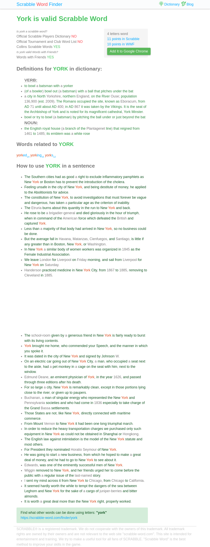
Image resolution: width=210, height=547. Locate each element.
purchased (117, 429)
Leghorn (30, 491)
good (70, 177)
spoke (35, 351)
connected (101, 413)
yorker (68, 86)
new (64, 455)
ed (23, 155)
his (69, 382)
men (99, 465)
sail (111, 260)
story (96, 475)
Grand (35, 408)
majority (49, 229)
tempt (83, 486)
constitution (40, 197)
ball (90, 91)
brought (38, 346)
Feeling (30, 187)
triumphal (115, 424)
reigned (126, 128)
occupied (84, 101)
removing (136, 270)
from (141, 101)
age (86, 203)
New (27, 182)
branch (70, 128)
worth (55, 486)
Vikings (116, 107)
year (109, 377)
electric (40, 361)
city (29, 96)
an (32, 361)
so (116, 229)
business (130, 229)
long (103, 424)
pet (55, 367)
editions (52, 382)
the (125, 91)
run (93, 208)
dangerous (39, 203)
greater (36, 244)
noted (74, 112)
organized (109, 249)
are (48, 413)
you (27, 351)
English (35, 128)
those (120, 387)
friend (87, 335)
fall (52, 239)
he (132, 187)
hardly (45, 486)
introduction (93, 182)
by (102, 107)
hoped (111, 455)
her (79, 470)
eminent (61, 377)
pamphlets (131, 177)
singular (62, 398)
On (26, 361)
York (55, 112)
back (126, 208)
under (117, 91)
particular (75, 203)
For (26, 387)
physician (75, 377)
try (39, 117)
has (58, 182)
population (129, 96)
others (37, 444)
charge (135, 403)
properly (112, 501)
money (123, 187)
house (55, 128)
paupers (79, 393)
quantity (74, 208)
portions (131, 387)
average (42, 239)
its (86, 112)
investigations (93, 197)
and (62, 112)
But (26, 239)
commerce (32, 418)
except (106, 387)
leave (34, 260)
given (55, 335)
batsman (45, 86)
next (142, 361)
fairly (119, 335)
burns (46, 208)
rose (86, 134)
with (56, 86)
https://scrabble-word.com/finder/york (49, 518)
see (100, 460)
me (47, 346)
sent (29, 481)
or (34, 117)
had (58, 177)
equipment (32, 434)
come (85, 403)
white (78, 134)
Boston (49, 182)
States (40, 413)
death (76, 382)
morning (94, 260)
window (30, 372)
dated (38, 356)
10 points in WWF (120, 44)
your (91, 346)
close (28, 393)
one (96, 424)
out (55, 91)
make (125, 455)
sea (120, 486)
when (28, 218)
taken (95, 107)
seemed (33, 486)
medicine (64, 270)
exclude (96, 177)
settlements (60, 408)
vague (141, 197)
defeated (104, 218)
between (130, 486)
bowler (37, 91)
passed (135, 377)
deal (27, 460)
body (70, 229)
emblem (57, 134)
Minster (137, 112)
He (26, 213)
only (129, 429)
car (49, 361)
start (53, 455)
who (64, 346)
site (100, 101)
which (91, 218)
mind (43, 481)
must (115, 197)
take (126, 403)
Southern (38, 177)
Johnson (108, 356)
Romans (69, 101)
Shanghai (110, 434)
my (36, 481)
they (49, 450)
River (106, 96)
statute (130, 439)
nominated (62, 450)
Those (29, 413)
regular (49, 475)
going (56, 361)
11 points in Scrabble (123, 39)
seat (139, 107)
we (106, 429)
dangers (100, 486)
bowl (31, 86)
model (94, 439)
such (137, 429)
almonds (31, 496)
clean (95, 387)
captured (31, 223)
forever (125, 197)
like (61, 413)
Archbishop (38, 112)
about (46, 107)
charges (97, 429)
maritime (123, 413)
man (101, 361)
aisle (37, 367)
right (81, 177)
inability (123, 203)
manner (128, 346)
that (97, 91)
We (26, 260)
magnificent (98, 112)
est (41, 101)
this (64, 208)
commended (78, 346)
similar (52, 249)
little (138, 239)
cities (50, 177)
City (94, 270)
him (114, 367)
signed (91, 356)
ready (128, 335)
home (55, 346)
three (41, 382)
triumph (133, 213)
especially (110, 403)
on (93, 96)
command (44, 218)
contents (51, 341)
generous (75, 335)
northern (69, 96)
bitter (133, 491)
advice (63, 192)
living (40, 341)
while (70, 486)
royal (46, 128)
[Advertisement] (86, 305)
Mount (38, 424)
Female (30, 254)
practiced (49, 270)
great (137, 455)
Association (60, 254)
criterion (106, 203)
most (28, 444)
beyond (128, 117)
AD (26, 107)
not (54, 413)
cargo (90, 491)
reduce (46, 429)
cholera (118, 182)
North (41, 96)
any (27, 244)
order (32, 429)
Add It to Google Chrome (129, 51)
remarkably (81, 387)
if (143, 239)
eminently (70, 465)
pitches (106, 91)
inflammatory (112, 177)
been (88, 424)
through (30, 382)
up (67, 393)
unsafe (42, 187)
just (119, 117)
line (108, 128)
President (37, 450)
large (39, 387)
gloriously (97, 213)
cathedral (115, 112)
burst (141, 335)
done (33, 234)
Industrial (44, 254)
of (27, 91)
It (125, 107)
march (128, 424)
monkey (64, 367)
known (110, 101)
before (129, 470)
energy (74, 398)
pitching (83, 117)
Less (28, 229)
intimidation (70, 439)
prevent (72, 182)
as (118, 101)
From (28, 424)
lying (142, 387)
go (72, 460)
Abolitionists (43, 192)
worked (125, 501)
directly (86, 413)
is (128, 107)
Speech (102, 346)
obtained (92, 434)
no (120, 229)
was (87, 107)
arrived (87, 229)
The (59, 101)
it (82, 107)
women (75, 249)
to (25, 86)
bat (130, 91)
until (38, 107)
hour (118, 213)
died (86, 213)
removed (42, 470)
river (46, 393)
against (55, 439)
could (142, 229)
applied (140, 187)
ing (37, 155)
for (82, 112)
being (95, 187)
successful (87, 465)
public (28, 475)
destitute (106, 187)
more (63, 501)
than (36, 229)
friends (88, 470)
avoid (78, 197)
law (46, 439)
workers (88, 249)
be (134, 197)
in (34, 96)
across (53, 481)
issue (60, 475)
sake (74, 491)
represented (97, 398)
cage (82, 367)
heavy (63, 429)
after (62, 382)
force (82, 218)
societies (52, 403)
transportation (79, 429)
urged (99, 470)
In (25, 249)
